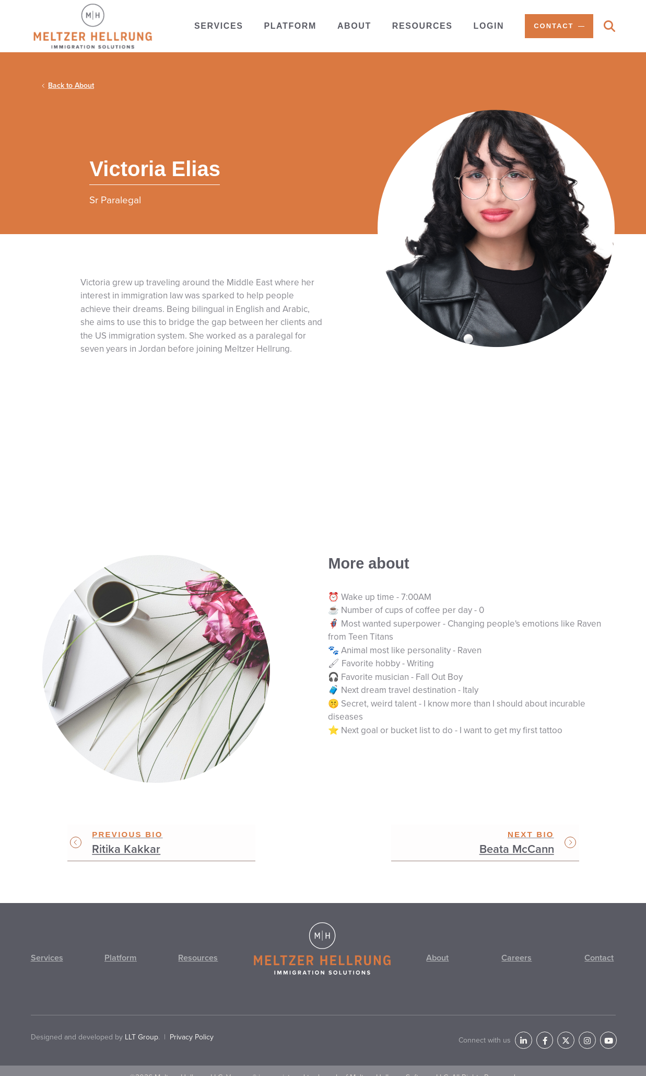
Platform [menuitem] (290, 25)
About (438, 960)
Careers (516, 960)
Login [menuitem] (489, 25)
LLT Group (141, 1028)
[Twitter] (575, 1029)
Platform (120, 960)
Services (47, 960)
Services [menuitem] (218, 25)
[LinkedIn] (541, 1029)
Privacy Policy (192, 1028)
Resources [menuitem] (422, 25)
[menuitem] (559, 26)
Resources (197, 960)
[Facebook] (558, 1029)
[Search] (609, 27)
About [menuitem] (354, 25)
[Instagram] (593, 1029)
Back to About (71, 85)
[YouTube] (610, 1029)
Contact (598, 960)
